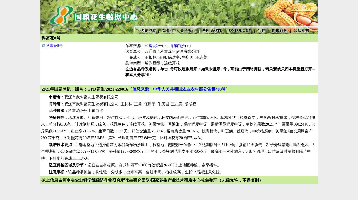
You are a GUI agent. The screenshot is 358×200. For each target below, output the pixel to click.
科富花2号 (153, 46)
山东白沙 (177, 46)
